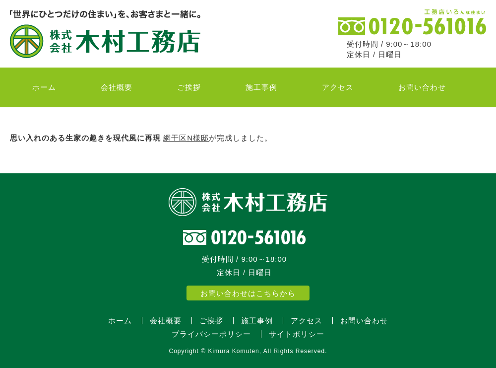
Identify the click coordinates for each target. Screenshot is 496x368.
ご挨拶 (189, 87)
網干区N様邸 (186, 138)
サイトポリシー (296, 334)
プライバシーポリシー (211, 334)
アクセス (338, 87)
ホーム (44, 87)
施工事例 (261, 87)
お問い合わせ (422, 87)
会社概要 (116, 87)
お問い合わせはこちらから (248, 293)
